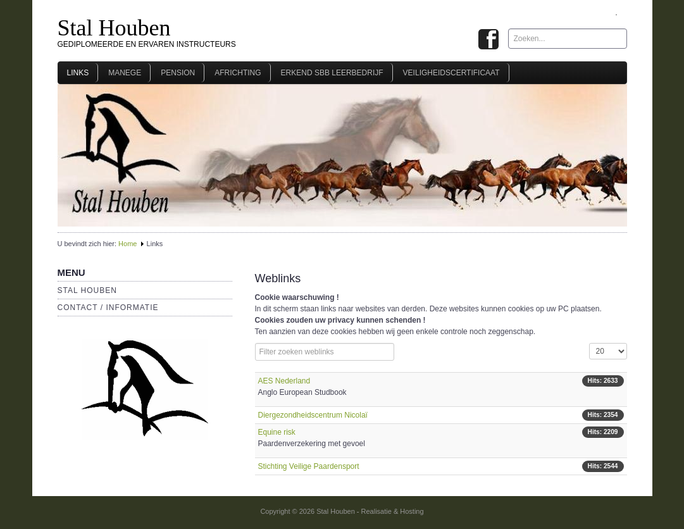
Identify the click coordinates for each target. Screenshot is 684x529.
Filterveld (255, 343)
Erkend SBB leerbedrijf (332, 72)
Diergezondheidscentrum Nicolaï (313, 415)
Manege (124, 72)
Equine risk (276, 432)
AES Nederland (284, 381)
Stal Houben (114, 27)
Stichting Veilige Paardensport (308, 466)
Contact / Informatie (108, 307)
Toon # (589, 343)
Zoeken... (508, 28)
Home (127, 243)
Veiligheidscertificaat (451, 72)
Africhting (238, 72)
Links (78, 72)
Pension (178, 72)
